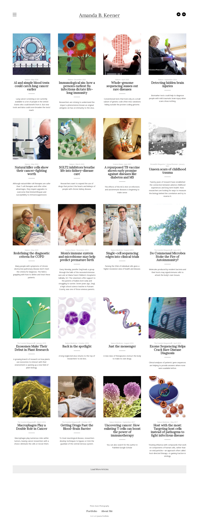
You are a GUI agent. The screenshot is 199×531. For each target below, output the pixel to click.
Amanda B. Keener (99, 15)
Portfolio (91, 511)
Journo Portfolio (103, 516)
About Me (107, 511)
